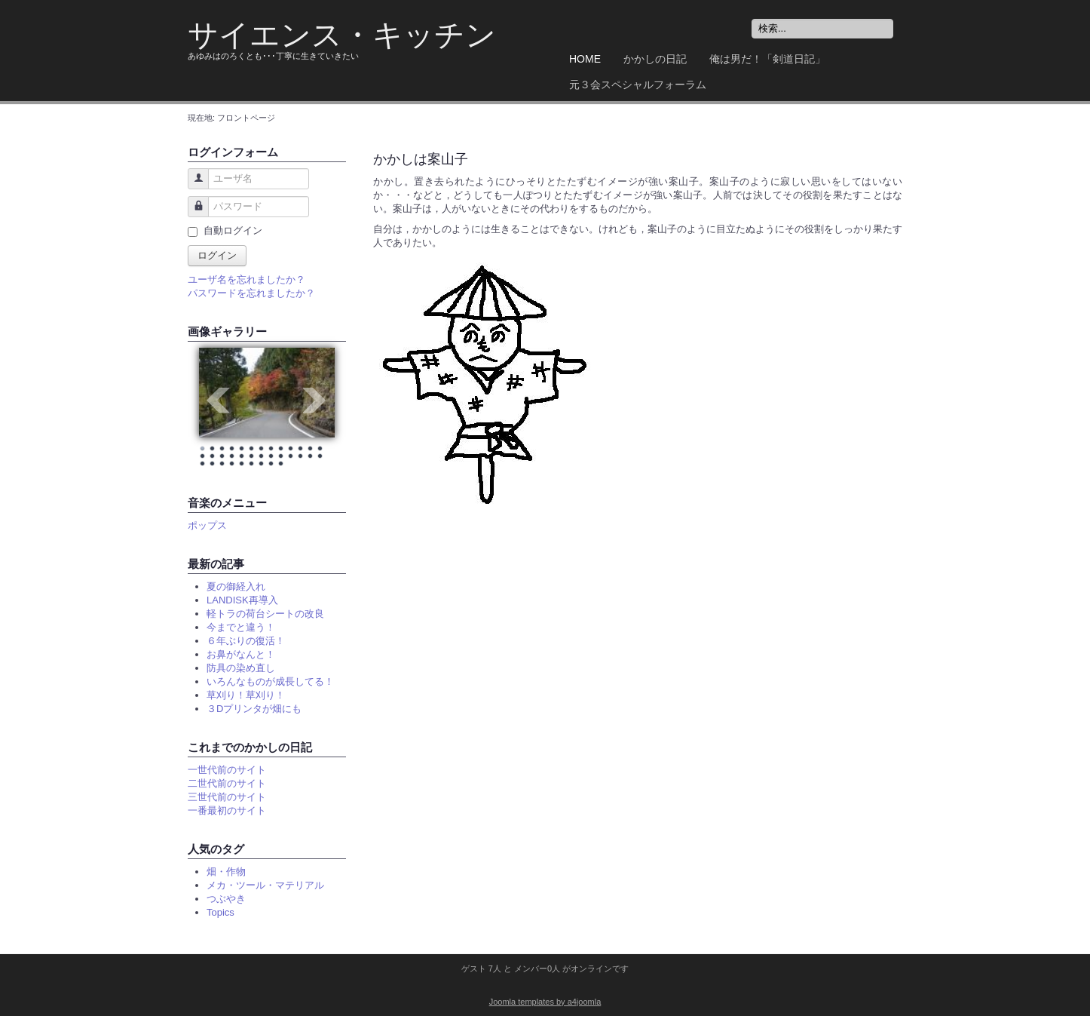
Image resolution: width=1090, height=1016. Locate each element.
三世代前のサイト (227, 797)
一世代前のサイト (227, 769)
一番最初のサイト (227, 810)
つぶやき (226, 898)
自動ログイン (233, 230)
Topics (220, 912)
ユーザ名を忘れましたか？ (246, 279)
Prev (219, 400)
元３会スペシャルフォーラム (637, 84)
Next (315, 400)
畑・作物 (226, 871)
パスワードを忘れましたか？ (251, 293)
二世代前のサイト (227, 783)
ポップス (207, 525)
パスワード (192, 213)
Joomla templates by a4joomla (545, 1001)
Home (585, 59)
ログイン (217, 255)
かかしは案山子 (420, 159)
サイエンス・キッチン (342, 35)
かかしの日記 (655, 59)
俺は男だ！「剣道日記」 (767, 59)
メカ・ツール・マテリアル (265, 885)
